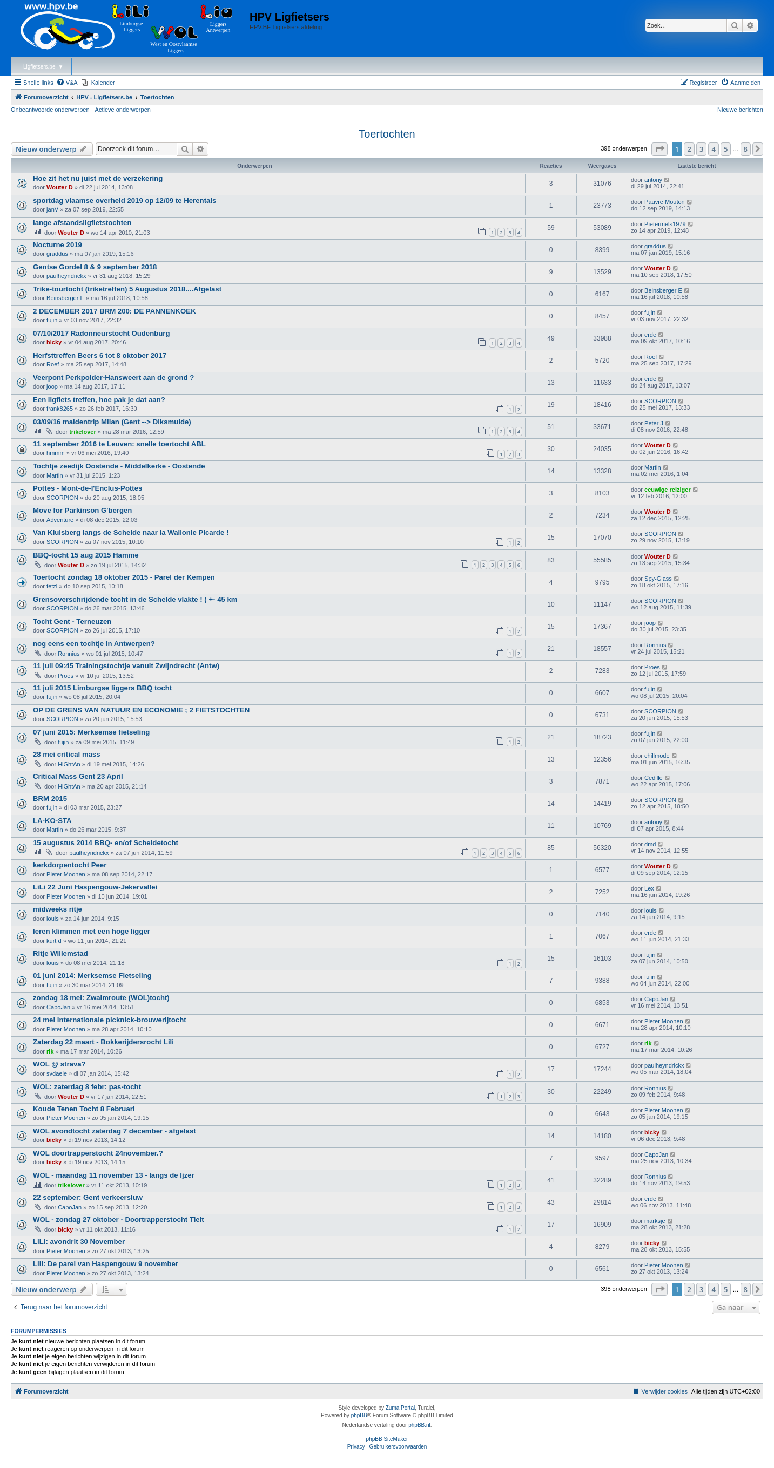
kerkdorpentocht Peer (69, 865)
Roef (52, 364)
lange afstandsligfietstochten (82, 223)
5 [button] (726, 149)
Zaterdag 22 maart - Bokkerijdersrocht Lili (103, 1042)
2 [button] (689, 149)
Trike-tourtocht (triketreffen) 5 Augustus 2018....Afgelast (127, 289)
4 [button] (713, 149)
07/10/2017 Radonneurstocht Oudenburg (101, 333)
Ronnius (68, 653)
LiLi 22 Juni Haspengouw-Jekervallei (95, 887)
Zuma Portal (400, 1408)
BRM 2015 (50, 798)
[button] (659, 148)
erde (650, 334)
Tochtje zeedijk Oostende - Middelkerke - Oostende (119, 466)
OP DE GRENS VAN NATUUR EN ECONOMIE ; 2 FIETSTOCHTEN (141, 710)
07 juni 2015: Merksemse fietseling (91, 732)
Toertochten (387, 134)
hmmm (55, 453)
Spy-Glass (658, 578)
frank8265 (59, 408)
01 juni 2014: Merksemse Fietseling (92, 975)
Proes (65, 675)
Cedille (653, 777)
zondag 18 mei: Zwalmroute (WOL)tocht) (101, 998)
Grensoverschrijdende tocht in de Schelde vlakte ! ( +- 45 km (135, 599)
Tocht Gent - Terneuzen (72, 621)
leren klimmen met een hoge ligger (91, 931)
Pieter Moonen (65, 874)
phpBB (359, 1415)
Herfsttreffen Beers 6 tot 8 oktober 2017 (99, 355)
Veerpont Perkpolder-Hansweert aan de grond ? (113, 377)
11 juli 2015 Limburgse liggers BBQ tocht (102, 688)
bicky (54, 342)
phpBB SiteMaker (387, 1439)
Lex (649, 888)
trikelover (82, 432)
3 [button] (701, 149)
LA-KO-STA (52, 821)
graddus (57, 253)
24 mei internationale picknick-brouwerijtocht (109, 1020)
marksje (654, 1221)
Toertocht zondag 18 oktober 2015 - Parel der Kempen (124, 577)
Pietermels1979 (664, 224)
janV (52, 209)
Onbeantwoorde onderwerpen (50, 109)
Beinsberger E (65, 298)
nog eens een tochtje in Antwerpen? (94, 644)
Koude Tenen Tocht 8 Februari (84, 1109)
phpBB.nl (419, 1425)
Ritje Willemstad (60, 953)
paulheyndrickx (66, 276)
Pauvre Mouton (664, 202)
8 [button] (746, 149)
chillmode (656, 755)
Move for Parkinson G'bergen (82, 510)
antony (653, 179)
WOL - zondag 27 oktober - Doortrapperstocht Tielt (118, 1219)
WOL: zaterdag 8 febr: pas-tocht (87, 1087)
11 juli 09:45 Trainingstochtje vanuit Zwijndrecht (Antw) (126, 666)
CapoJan (58, 1007)
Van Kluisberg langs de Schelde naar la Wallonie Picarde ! (130, 532)
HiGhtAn (69, 764)
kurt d (54, 940)
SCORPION (660, 401)
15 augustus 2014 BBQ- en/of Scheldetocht (105, 843)
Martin (54, 475)
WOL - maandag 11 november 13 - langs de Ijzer (113, 1175)
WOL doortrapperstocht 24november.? (98, 1153)
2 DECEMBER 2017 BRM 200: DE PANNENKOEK (114, 311)
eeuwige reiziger (667, 489)
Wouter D (59, 187)
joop (52, 386)
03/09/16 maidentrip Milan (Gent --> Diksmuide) (112, 422)
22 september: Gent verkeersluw (88, 1197)
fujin (51, 320)
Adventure (59, 519)
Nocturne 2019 (57, 245)
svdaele (56, 1073)
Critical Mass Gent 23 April (78, 776)
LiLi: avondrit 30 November (79, 1242)
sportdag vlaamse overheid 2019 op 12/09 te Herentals (124, 200)
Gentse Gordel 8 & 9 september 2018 (95, 267)
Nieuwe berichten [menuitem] (740, 109)
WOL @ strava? (59, 1064)
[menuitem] (67, 82)
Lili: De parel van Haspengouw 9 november (105, 1264)
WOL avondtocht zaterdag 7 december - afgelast (114, 1131)
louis (52, 918)
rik (49, 1051)
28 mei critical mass (66, 754)
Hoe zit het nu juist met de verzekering (98, 178)
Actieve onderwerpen (123, 109)
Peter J (653, 423)
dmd (650, 844)
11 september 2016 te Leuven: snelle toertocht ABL (119, 444)
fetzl (51, 586)
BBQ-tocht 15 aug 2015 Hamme (86, 555)
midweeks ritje (57, 909)
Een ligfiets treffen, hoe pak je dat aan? (99, 400)
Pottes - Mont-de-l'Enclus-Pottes (87, 488)
